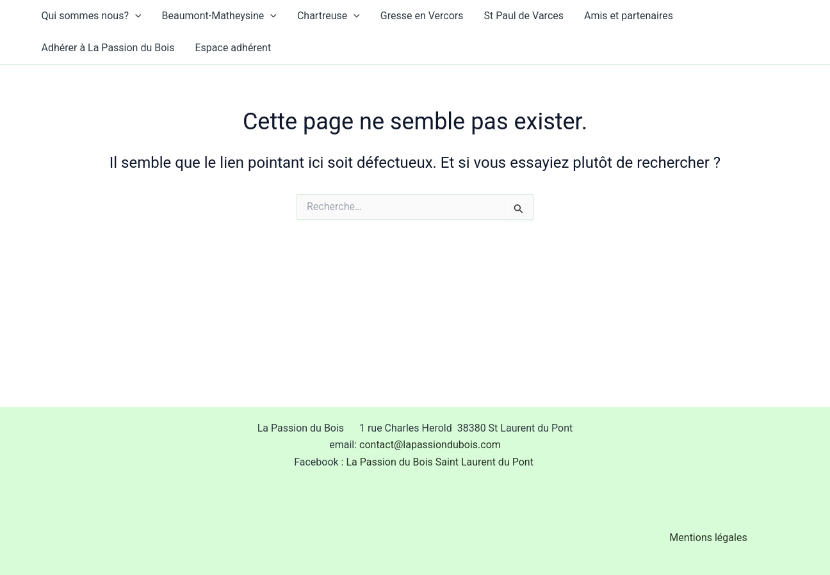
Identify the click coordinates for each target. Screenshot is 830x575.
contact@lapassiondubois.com (430, 445)
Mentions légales (708, 537)
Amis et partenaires (628, 16)
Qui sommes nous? (92, 16)
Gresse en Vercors (422, 16)
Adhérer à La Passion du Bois (108, 48)
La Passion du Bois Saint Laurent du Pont (440, 462)
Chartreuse (328, 16)
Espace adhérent (233, 48)
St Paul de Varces (524, 16)
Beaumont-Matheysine (219, 16)
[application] (135, 16)
